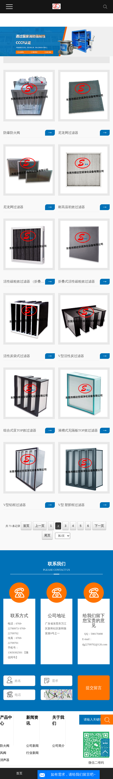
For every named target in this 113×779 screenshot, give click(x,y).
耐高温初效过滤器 (71, 207)
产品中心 (6, 720)
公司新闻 (32, 745)
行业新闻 (32, 753)
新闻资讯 (32, 720)
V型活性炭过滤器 (71, 356)
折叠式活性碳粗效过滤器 (76, 281)
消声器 (4, 760)
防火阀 (4, 745)
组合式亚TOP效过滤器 (19, 430)
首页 (26, 526)
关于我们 (58, 720)
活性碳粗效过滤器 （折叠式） (23, 281)
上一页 (39, 526)
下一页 (99, 526)
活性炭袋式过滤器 (16, 356)
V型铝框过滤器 (14, 505)
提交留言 (94, 688)
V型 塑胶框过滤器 (71, 505)
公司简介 (58, 745)
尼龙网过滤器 (68, 133)
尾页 (47, 535)
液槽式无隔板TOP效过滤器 (78, 430)
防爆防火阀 (11, 133)
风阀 (3, 753)
